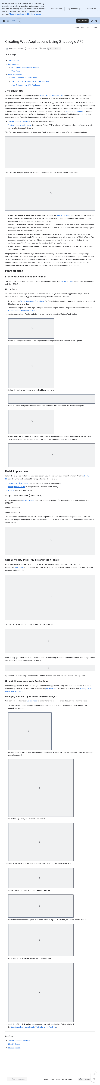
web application (63, 215)
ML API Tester (28, 500)
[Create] (82, 21)
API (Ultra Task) (18, 483)
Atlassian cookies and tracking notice (25, 14)
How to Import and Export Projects (22, 310)
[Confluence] (13, 21)
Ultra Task (44, 95)
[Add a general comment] (17, 1079)
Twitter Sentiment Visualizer (19, 125)
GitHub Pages (51, 688)
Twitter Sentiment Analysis (19, 121)
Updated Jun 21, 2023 (82, 27)
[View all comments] (94, 1074)
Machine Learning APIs (75, 111)
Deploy (11, 490)
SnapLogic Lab (14, 1048)
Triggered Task (57, 95)
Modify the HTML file (16, 487)
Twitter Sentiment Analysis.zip (32, 301)
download (19, 567)
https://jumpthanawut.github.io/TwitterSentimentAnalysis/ (33, 1027)
